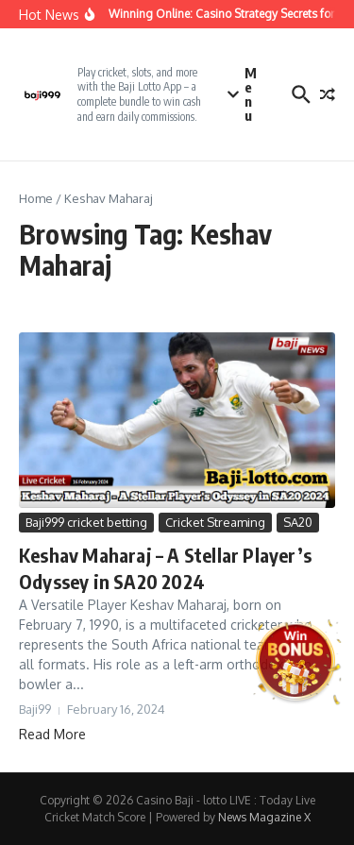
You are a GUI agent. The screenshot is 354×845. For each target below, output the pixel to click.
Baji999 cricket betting (86, 522)
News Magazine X (264, 817)
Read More (52, 734)
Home (36, 198)
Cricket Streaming (215, 522)
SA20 (297, 522)
